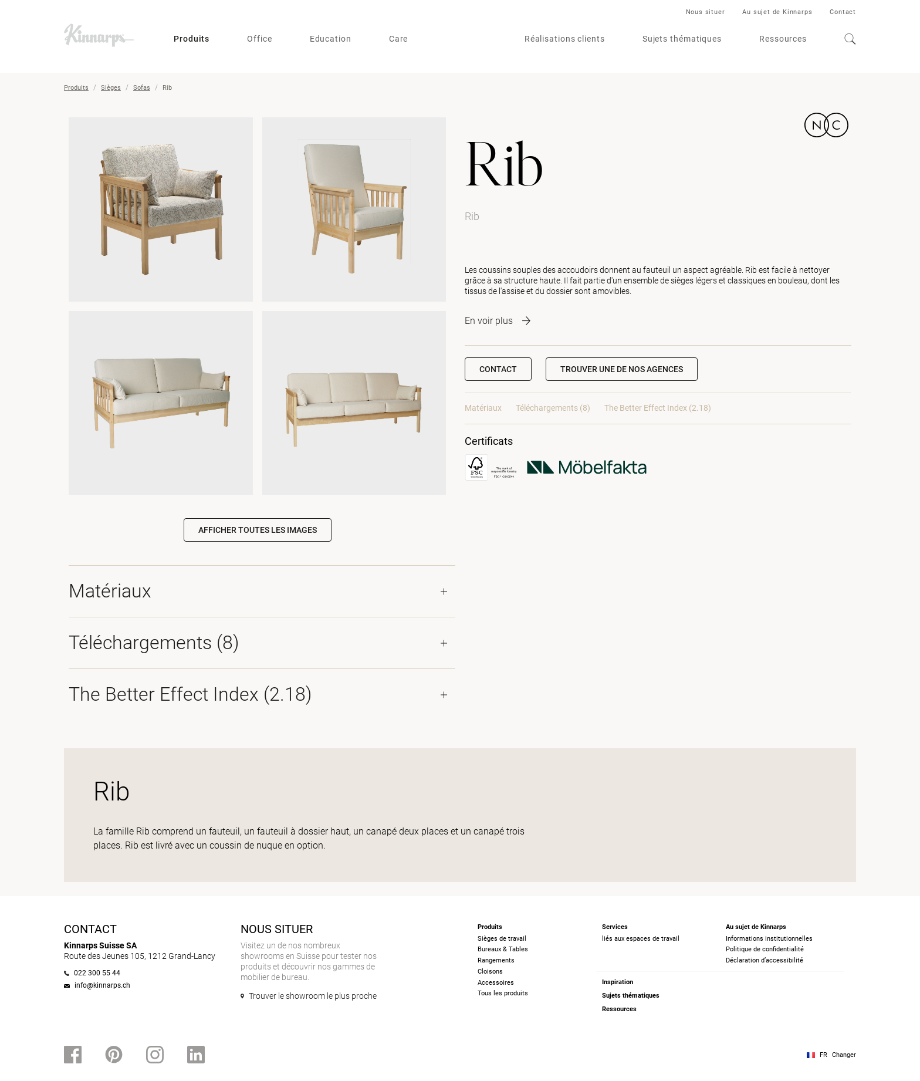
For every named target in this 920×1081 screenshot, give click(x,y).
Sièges (111, 88)
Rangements (496, 960)
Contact (843, 12)
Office (259, 38)
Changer (844, 1055)
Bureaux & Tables (503, 949)
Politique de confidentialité (765, 949)
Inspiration (617, 982)
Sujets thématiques (682, 38)
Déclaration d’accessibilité (764, 960)
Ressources (783, 38)
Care (398, 38)
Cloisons (490, 971)
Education (330, 38)
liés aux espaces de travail (640, 939)
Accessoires (496, 983)
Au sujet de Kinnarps (777, 12)
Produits (191, 38)
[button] (622, 369)
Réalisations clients (565, 38)
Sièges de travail (502, 939)
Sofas (141, 88)
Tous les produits (503, 993)
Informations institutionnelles (769, 939)
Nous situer (705, 12)
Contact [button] (498, 369)
